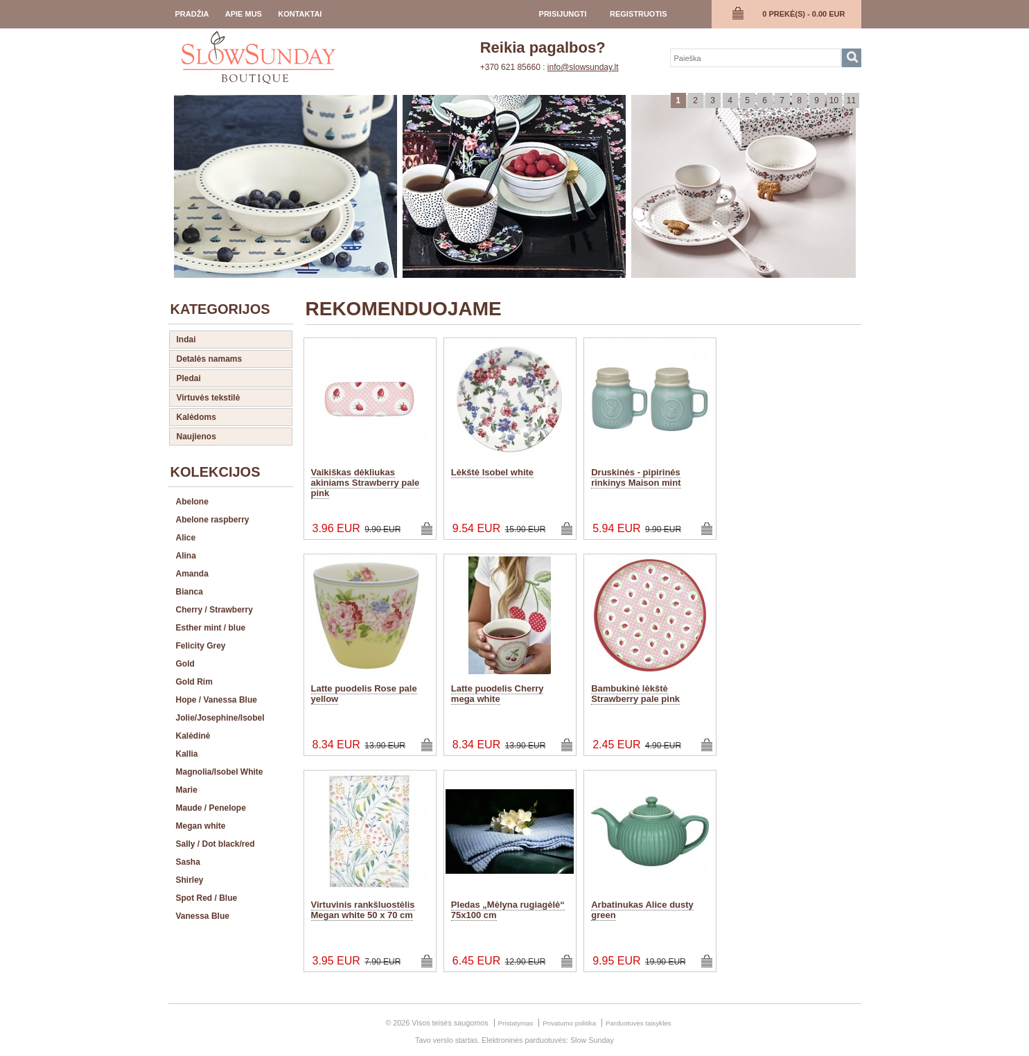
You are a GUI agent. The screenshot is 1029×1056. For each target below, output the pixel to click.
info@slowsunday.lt (583, 67)
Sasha (188, 862)
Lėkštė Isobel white (492, 472)
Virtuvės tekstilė (208, 398)
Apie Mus (243, 14)
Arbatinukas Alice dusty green (642, 909)
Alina (186, 556)
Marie (186, 790)
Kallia (187, 754)
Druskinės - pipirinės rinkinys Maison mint (635, 477)
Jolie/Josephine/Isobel (220, 718)
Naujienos (196, 436)
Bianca (189, 592)
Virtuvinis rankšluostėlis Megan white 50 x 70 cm (363, 909)
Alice (186, 538)
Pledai (189, 378)
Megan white (201, 826)
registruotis (638, 14)
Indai (186, 339)
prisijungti (563, 14)
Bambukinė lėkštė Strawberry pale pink (635, 693)
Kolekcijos (215, 471)
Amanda (192, 574)
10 (833, 100)
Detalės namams (210, 359)
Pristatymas (516, 1023)
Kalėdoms (196, 417)
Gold (185, 664)
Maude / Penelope (211, 808)
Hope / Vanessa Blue (216, 700)
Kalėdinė (193, 736)
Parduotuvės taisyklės (638, 1023)
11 (851, 100)
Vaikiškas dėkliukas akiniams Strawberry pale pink (365, 482)
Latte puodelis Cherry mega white (497, 693)
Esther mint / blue (211, 628)
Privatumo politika (569, 1023)
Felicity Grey (201, 646)
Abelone (192, 502)
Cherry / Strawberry (214, 610)
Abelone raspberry (212, 520)
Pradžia (192, 14)
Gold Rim (194, 682)
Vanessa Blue (202, 916)
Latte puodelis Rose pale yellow (364, 693)
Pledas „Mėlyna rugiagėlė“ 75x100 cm (508, 909)
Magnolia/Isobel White (219, 772)
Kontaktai (300, 14)
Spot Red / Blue (207, 898)
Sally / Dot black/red (215, 844)
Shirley (190, 880)
